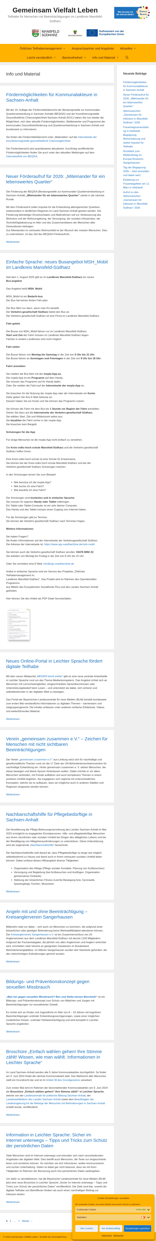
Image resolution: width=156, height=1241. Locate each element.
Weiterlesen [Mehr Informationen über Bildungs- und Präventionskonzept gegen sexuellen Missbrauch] (13, 1031)
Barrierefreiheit (75, 57)
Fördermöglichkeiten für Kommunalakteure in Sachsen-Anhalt (135, 86)
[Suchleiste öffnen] (127, 57)
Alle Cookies (86, 1228)
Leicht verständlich (43, 57)
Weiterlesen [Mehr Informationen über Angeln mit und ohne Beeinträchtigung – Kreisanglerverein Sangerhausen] (13, 961)
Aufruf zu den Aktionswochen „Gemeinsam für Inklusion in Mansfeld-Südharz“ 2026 (135, 200)
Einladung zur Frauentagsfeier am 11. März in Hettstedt (136, 183)
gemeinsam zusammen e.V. (36, 759)
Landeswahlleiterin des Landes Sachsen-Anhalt (33, 1098)
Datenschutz (107, 1235)
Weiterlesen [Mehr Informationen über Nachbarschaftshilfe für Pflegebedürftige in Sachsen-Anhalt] (13, 891)
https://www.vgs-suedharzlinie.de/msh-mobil (69, 544)
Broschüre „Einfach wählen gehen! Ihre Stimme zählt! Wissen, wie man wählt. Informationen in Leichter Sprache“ (54, 1056)
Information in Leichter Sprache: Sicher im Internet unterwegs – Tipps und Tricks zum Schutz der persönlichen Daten (56, 1139)
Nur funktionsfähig (111, 1228)
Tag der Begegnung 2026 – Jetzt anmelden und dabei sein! (136, 171)
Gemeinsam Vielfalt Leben (55, 10)
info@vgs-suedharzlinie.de (58, 563)
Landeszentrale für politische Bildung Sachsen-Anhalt (55, 1094)
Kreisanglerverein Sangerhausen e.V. (32, 933)
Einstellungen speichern (138, 1228)
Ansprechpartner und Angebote (93, 48)
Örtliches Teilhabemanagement (44, 48)
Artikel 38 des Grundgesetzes (63, 1079)
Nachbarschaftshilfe (42, 844)
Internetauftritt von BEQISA (21, 156)
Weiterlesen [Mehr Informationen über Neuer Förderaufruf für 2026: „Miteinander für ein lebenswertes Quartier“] (13, 241)
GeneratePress (59, 1236)
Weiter (27, 1220)
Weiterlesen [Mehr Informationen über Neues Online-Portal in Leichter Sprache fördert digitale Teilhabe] (13, 718)
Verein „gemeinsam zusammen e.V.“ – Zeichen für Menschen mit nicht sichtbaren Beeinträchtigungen (57, 744)
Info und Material (107, 57)
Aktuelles (129, 48)
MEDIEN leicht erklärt (49, 675)
